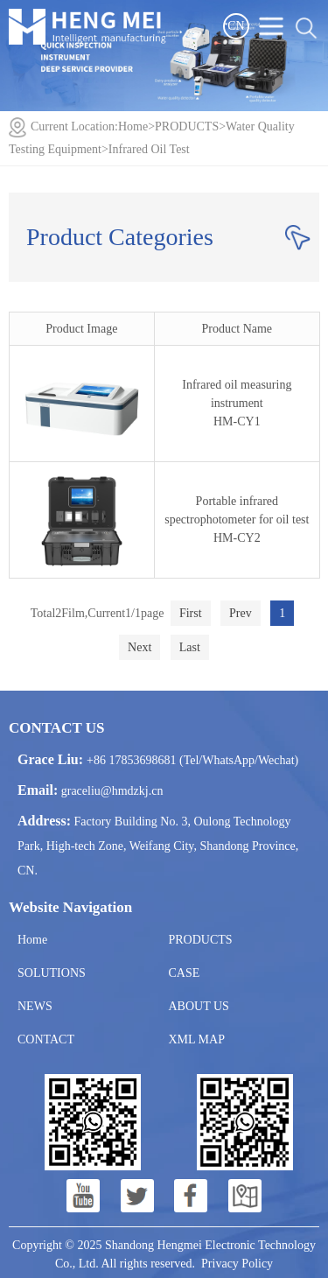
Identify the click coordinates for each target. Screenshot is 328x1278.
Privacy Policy (237, 1263)
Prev (240, 613)
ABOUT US (199, 1006)
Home (133, 126)
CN (235, 25)
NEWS (34, 1006)
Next (139, 647)
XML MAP (197, 1039)
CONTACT (45, 1039)
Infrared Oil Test (149, 149)
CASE (184, 973)
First (190, 613)
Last (189, 647)
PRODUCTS (187, 126)
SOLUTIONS (51, 973)
